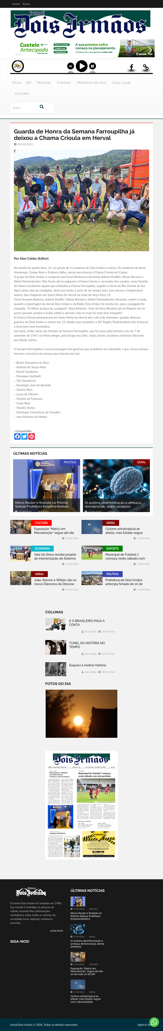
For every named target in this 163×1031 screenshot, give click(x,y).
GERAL (141, 462)
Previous (14, 58)
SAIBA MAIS (56, 931)
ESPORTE (112, 548)
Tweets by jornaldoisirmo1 (129, 890)
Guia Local (121, 82)
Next (150, 58)
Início (16, 82)
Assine (16, 3)
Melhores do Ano (91, 82)
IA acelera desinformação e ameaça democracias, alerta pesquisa (112, 504)
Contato (22, 93)
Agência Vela (145, 1024)
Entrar (26, 3)
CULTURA (41, 522)
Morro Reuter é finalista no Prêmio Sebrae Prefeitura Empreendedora (42, 504)
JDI (28, 82)
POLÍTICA (70, 462)
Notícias (44, 82)
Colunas (64, 82)
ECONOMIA (42, 548)
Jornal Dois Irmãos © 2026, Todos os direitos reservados (44, 1024)
